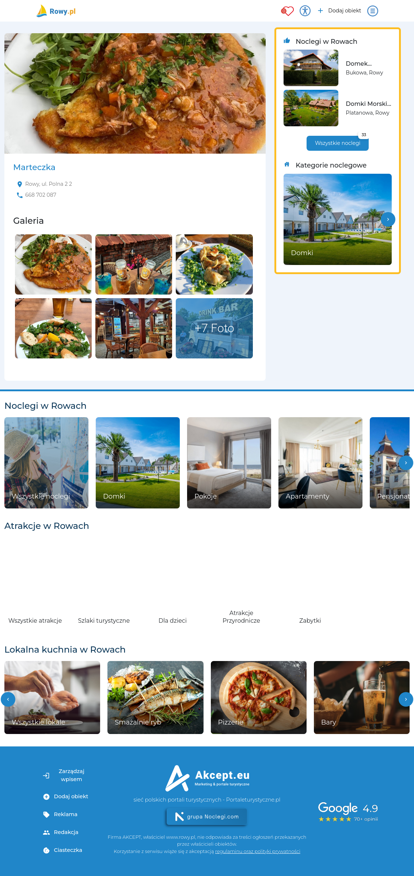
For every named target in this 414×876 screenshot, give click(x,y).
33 (364, 134)
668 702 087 (40, 195)
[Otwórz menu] (372, 10)
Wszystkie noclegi (342, 141)
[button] (388, 219)
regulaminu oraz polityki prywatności (257, 851)
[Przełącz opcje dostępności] (305, 10)
